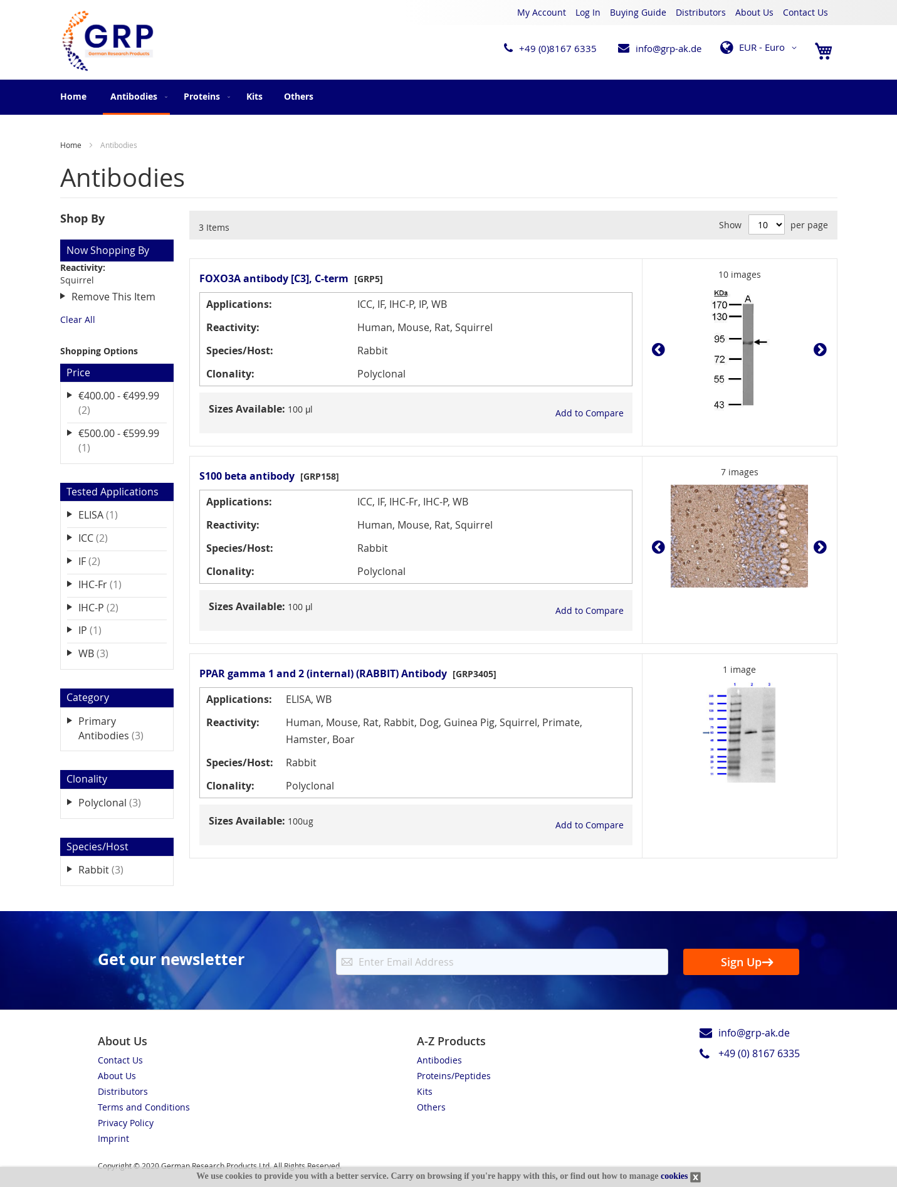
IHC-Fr (108, 584)
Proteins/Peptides (454, 1076)
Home (73, 96)
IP (98, 630)
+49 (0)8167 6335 (558, 48)
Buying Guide (638, 12)
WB (102, 653)
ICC (101, 537)
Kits (425, 1091)
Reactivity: (233, 327)
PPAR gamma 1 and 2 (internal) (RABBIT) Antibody (323, 673)
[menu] (449, 97)
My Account (541, 12)
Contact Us (805, 12)
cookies (674, 1176)
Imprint (113, 1138)
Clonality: (230, 374)
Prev (662, 350)
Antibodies (439, 1060)
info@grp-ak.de (668, 48)
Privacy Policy (126, 1123)
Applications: (239, 304)
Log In (588, 12)
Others (431, 1107)
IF (98, 561)
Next (817, 350)
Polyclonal (118, 802)
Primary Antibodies (119, 728)
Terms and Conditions (144, 1107)
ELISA (106, 514)
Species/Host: (239, 350)
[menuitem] (136, 97)
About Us (754, 12)
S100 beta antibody (247, 476)
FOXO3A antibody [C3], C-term (274, 278)
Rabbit (109, 869)
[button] (760, 48)
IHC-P (107, 607)
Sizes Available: (247, 409)
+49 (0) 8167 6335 (759, 1053)
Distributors (701, 12)
